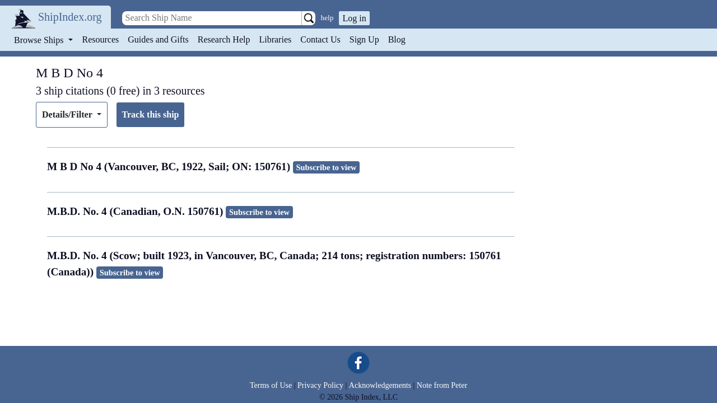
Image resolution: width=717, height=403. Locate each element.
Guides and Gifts (158, 39)
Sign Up (364, 39)
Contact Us (320, 39)
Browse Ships (40, 40)
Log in (354, 18)
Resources (100, 39)
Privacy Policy (320, 385)
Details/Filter (68, 114)
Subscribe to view (326, 167)
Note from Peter (442, 385)
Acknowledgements (380, 385)
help (327, 17)
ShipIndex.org (70, 17)
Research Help (224, 39)
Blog (397, 39)
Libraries (275, 39)
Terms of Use (271, 385)
